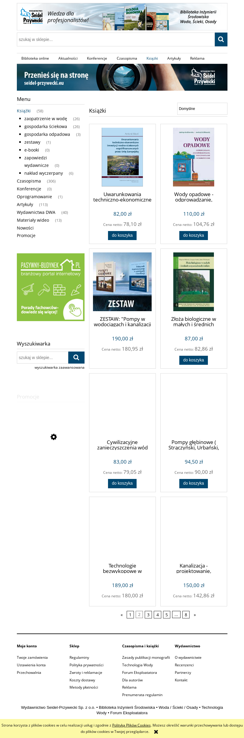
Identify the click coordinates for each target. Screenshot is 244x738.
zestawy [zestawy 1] (32, 142)
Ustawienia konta (31, 665)
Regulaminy (79, 657)
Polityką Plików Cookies (131, 725)
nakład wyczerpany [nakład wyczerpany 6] (43, 173)
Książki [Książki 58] (24, 111)
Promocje (26, 235)
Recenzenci (184, 665)
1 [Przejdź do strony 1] (130, 615)
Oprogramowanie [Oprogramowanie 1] (34, 196)
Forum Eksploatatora (139, 672)
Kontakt (181, 680)
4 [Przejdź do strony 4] (157, 615)
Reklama (129, 687)
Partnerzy (183, 672)
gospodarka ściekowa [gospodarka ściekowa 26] (45, 126)
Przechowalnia (29, 672)
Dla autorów (132, 680)
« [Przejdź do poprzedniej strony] (122, 615)
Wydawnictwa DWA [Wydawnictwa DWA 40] (36, 212)
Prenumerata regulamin (142, 694)
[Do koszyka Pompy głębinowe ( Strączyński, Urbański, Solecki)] (193, 483)
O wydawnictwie (188, 657)
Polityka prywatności (86, 665)
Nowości (25, 228)
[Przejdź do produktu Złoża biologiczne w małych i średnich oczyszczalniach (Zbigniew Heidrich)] (193, 281)
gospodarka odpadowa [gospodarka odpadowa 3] (47, 134)
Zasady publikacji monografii (146, 657)
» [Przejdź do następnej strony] (195, 615)
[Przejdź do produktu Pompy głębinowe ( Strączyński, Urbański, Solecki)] (193, 405)
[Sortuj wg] (202, 109)
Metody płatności (83, 687)
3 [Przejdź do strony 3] (148, 615)
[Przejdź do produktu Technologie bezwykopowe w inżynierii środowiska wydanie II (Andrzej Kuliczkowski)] (122, 529)
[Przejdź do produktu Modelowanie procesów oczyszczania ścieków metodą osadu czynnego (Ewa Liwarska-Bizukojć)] (50, 464)
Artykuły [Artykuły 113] (25, 204)
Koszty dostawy (82, 680)
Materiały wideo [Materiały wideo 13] (33, 220)
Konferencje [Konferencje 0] (29, 189)
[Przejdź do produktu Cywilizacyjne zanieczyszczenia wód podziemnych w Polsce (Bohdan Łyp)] (122, 405)
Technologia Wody (137, 665)
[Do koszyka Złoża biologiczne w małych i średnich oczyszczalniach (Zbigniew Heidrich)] (193, 360)
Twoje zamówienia (32, 657)
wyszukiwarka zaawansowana (60, 367)
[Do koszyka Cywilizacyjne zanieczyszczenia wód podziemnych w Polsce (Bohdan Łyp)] (122, 483)
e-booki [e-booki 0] (31, 150)
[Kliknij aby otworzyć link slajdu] (51, 287)
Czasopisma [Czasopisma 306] (29, 181)
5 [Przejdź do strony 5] (166, 615)
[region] (51, 287)
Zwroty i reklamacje (85, 672)
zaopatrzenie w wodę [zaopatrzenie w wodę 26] (45, 118)
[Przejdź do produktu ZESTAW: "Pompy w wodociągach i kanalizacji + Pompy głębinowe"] (122, 281)
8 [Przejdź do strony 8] (186, 615)
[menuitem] (35, 58)
